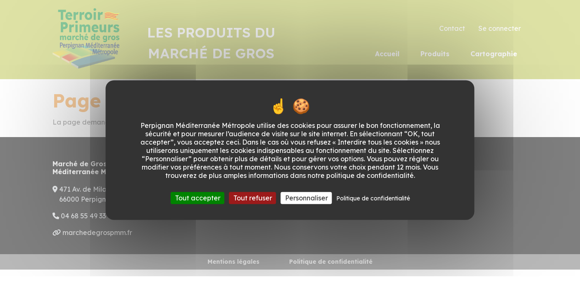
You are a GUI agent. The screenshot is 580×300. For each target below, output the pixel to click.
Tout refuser (252, 197)
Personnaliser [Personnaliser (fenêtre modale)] (306, 197)
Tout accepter (197, 197)
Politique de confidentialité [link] (373, 198)
